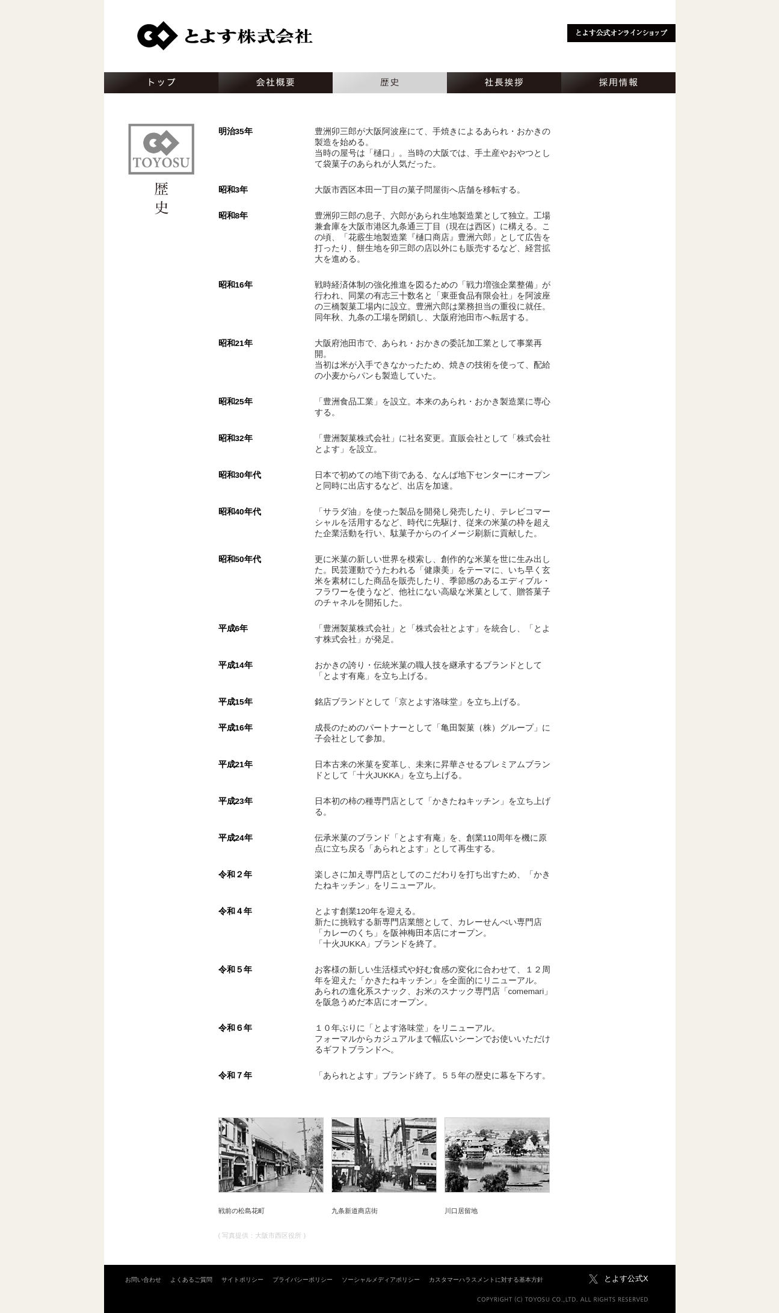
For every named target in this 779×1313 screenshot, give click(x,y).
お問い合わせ (143, 1279)
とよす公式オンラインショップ (621, 33)
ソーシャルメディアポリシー (381, 1279)
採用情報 (618, 82)
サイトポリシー (242, 1279)
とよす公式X (626, 1278)
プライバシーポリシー (302, 1279)
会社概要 (275, 82)
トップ (161, 82)
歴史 (390, 82)
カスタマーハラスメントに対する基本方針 (486, 1279)
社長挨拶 (504, 82)
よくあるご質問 (191, 1279)
